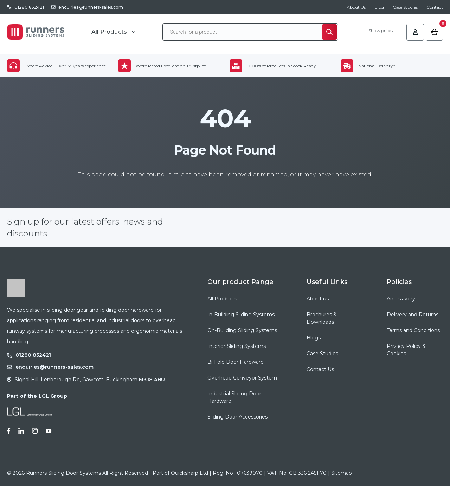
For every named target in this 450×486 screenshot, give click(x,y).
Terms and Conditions (413, 330)
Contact (434, 7)
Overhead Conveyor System (242, 378)
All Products (222, 299)
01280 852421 (29, 7)
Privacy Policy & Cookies (406, 350)
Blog (379, 7)
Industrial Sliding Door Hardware (234, 397)
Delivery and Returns (412, 314)
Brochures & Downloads (322, 318)
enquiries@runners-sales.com (90, 7)
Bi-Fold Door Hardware (235, 362)
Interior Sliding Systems (236, 346)
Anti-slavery (401, 299)
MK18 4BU (152, 379)
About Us (356, 7)
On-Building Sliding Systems (242, 330)
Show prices (380, 31)
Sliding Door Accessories (237, 417)
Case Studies (405, 7)
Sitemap (341, 473)
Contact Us (320, 369)
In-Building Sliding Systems (241, 314)
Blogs (314, 338)
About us (318, 299)
